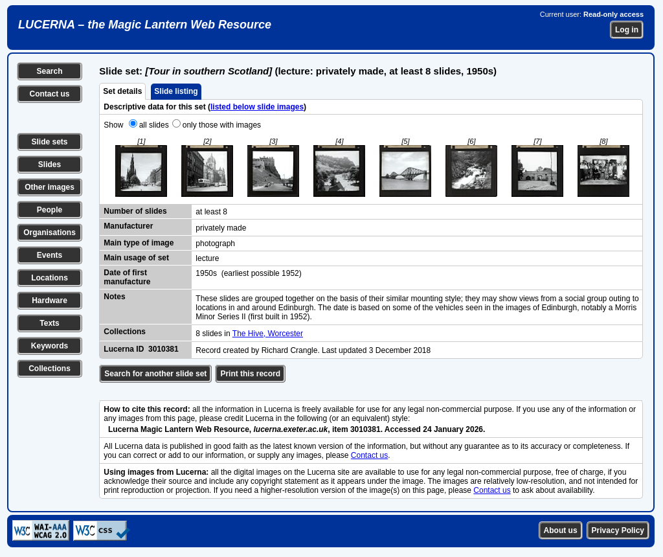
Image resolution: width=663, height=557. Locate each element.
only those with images (222, 125)
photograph (215, 243)
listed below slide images (257, 106)
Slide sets (49, 141)
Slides (49, 164)
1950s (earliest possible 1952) (248, 273)
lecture (207, 258)
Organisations (49, 232)
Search (49, 71)
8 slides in (214, 333)
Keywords (49, 345)
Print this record (250, 373)
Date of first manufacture (127, 277)
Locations (49, 277)
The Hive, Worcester (267, 333)
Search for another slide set (155, 373)
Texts (49, 323)
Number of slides (135, 211)
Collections (49, 368)
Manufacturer (128, 226)
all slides (154, 125)
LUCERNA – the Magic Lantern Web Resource (144, 24)
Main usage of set (136, 257)
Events (49, 255)
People (49, 209)
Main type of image (139, 242)
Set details (122, 91)
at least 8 (211, 211)
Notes (114, 296)
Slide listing (175, 91)
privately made (221, 228)
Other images (49, 187)
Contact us (49, 93)
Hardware (49, 300)
